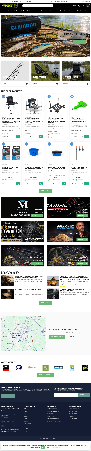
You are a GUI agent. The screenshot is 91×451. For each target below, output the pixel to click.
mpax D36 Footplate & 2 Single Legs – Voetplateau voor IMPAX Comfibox (56, 121)
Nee (48, 447)
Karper (36, 11)
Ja (42, 447)
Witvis (9, 11)
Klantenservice (8, 396)
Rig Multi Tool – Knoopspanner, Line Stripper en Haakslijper (79, 120)
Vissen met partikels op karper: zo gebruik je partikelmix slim (29, 277)
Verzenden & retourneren (53, 418)
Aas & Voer (63, 11)
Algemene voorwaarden (53, 411)
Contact (71, 337)
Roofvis (29, 11)
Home (3, 11)
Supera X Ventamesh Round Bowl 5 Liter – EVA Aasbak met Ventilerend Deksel (56, 168)
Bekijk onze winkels (24, 396)
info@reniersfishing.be (10, 426)
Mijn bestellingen (73, 411)
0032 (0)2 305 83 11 (9, 421)
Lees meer (17, 284)
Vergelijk (6, 136)
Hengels (79, 11)
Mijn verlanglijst (73, 413)
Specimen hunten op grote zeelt (28, 289)
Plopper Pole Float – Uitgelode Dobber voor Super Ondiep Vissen (79, 167)
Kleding (71, 11)
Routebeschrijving (57, 337)
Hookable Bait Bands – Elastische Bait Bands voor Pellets (10, 167)
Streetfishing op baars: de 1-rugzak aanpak (72, 290)
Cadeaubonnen (54, 11)
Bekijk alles (45, 191)
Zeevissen (44, 11)
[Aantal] (14, 136)
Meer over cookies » (56, 447)
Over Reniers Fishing (52, 408)
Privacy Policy (50, 413)
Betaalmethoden (51, 416)
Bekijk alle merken (45, 375)
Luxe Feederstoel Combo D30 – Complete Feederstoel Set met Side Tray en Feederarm (11, 121)
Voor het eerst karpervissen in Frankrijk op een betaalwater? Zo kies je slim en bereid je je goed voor (74, 277)
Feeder (16, 11)
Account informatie (74, 408)
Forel (22, 11)
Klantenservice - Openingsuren (54, 421)
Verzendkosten (11, 132)
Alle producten (73, 418)
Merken (86, 11)
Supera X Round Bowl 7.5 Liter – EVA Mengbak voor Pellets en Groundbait (34, 167)
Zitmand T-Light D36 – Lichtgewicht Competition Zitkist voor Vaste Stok (34, 121)
